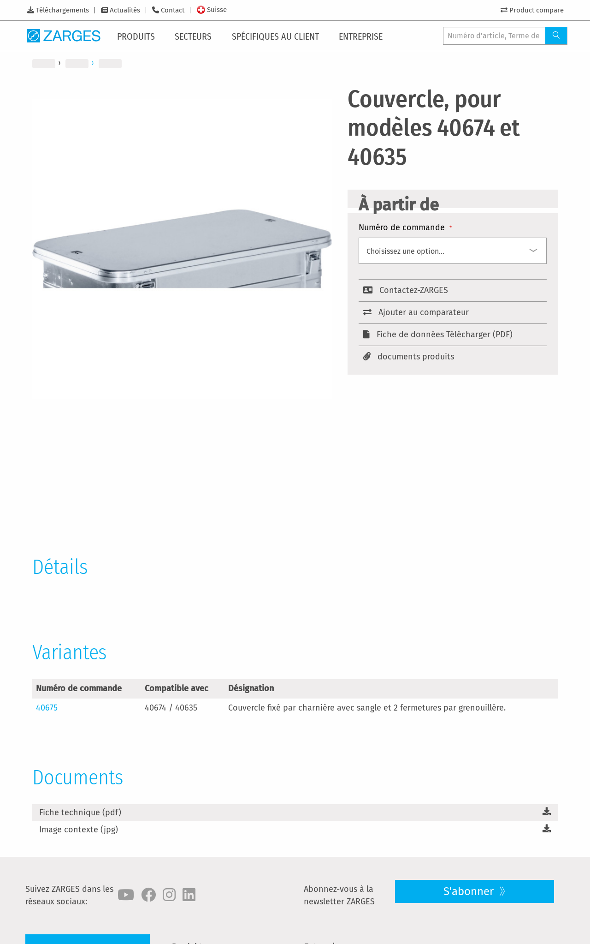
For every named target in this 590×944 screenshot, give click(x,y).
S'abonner (469, 891)
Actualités (125, 10)
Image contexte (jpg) (78, 830)
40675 (47, 708)
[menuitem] (138, 35)
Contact (172, 10)
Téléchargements (62, 10)
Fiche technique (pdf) (80, 812)
